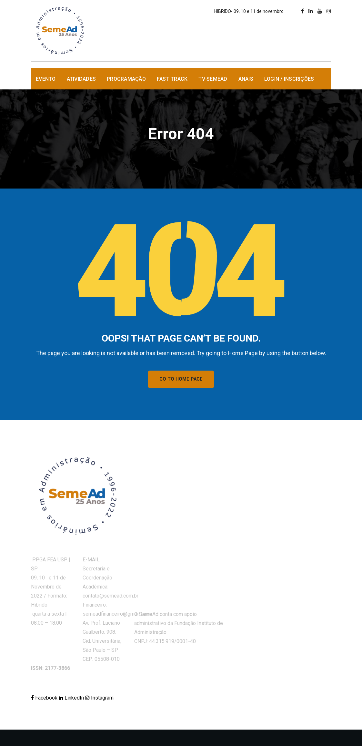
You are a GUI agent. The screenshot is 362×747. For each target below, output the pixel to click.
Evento (46, 79)
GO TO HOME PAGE (181, 380)
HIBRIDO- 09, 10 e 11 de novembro (249, 11)
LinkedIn (72, 699)
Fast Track (172, 79)
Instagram (99, 699)
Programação (126, 79)
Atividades (81, 79)
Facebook (45, 699)
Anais (245, 79)
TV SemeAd (212, 79)
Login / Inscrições (289, 79)
